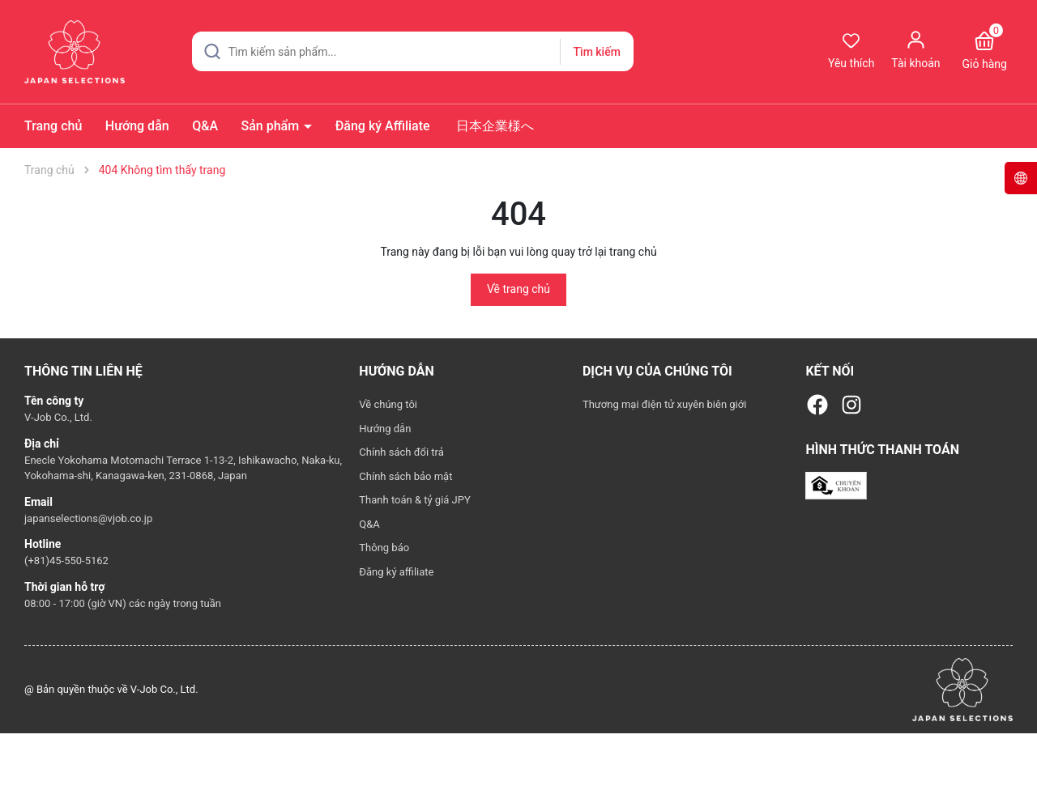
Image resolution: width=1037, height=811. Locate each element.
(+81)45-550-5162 (66, 560)
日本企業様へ (493, 126)
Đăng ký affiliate (396, 572)
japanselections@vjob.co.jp (88, 518)
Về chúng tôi (388, 404)
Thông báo (384, 547)
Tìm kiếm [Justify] (596, 51)
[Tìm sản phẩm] (413, 51)
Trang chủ (53, 126)
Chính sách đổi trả (401, 452)
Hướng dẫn (137, 126)
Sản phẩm (272, 126)
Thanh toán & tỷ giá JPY (414, 500)
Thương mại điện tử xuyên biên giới (665, 404)
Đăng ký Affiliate (382, 126)
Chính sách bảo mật (405, 476)
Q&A (205, 126)
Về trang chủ (518, 288)
